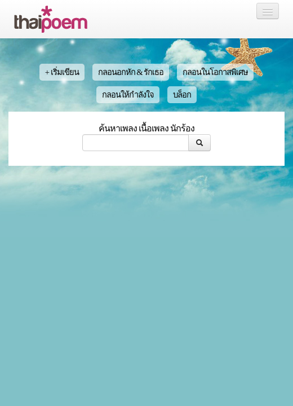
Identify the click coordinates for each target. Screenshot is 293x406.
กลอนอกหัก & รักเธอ (131, 72)
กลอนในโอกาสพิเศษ (215, 72)
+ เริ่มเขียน (62, 72)
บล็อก (182, 94)
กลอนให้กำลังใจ (128, 94)
